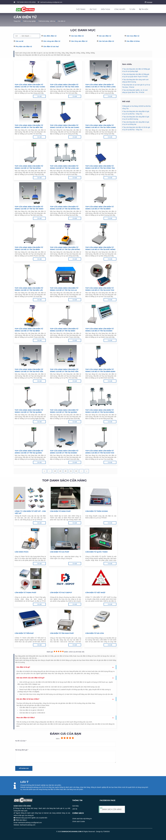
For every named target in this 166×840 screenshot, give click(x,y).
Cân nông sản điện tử (51, 41)
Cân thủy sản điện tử (79, 41)
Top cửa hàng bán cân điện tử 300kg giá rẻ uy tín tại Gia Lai (64, 289)
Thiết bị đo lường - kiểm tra (46, 21)
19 (60, 471)
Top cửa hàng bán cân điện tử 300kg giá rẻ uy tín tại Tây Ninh (29, 208)
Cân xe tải (19, 41)
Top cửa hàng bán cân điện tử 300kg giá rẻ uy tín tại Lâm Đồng (65, 248)
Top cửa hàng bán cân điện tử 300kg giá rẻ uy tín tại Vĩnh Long (100, 86)
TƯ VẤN (132, 9)
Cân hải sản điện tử (106, 41)
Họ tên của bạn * (65, 743)
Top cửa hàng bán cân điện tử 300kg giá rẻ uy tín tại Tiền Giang (100, 126)
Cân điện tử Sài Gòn (94, 633)
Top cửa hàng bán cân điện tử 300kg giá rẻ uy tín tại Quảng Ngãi (29, 411)
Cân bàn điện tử (77, 36)
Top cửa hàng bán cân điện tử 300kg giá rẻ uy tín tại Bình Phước (29, 248)
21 (71, 471)
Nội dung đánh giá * (65, 756)
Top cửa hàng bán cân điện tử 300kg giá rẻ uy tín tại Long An (64, 167)
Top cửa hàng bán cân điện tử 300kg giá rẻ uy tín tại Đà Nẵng (99, 411)
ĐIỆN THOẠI (105, 9)
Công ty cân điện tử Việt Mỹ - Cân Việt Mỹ (30, 512)
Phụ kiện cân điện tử (24, 46)
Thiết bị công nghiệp (29, 21)
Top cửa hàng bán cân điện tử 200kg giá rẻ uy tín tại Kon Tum (99, 452)
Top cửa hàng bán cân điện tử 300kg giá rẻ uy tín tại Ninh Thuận (64, 330)
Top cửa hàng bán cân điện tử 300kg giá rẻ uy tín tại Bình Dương (99, 208)
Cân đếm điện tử (49, 36)
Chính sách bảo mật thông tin (82, 818)
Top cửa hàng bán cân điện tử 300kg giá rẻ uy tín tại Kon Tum (99, 289)
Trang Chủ (17, 21)
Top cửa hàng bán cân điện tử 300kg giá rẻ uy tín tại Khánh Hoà (99, 330)
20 (65, 471)
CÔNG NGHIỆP (119, 9)
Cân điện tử (61, 21)
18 (55, 471)
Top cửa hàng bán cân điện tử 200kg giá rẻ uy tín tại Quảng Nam (29, 452)
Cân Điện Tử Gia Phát (59, 552)
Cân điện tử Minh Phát (60, 511)
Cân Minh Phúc (22, 552)
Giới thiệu (75, 806)
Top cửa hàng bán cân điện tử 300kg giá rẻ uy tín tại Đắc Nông (100, 248)
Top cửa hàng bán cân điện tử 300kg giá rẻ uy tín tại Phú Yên (29, 370)
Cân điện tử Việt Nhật (95, 592)
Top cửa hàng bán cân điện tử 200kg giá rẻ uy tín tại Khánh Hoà (64, 452)
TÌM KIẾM (143, 9)
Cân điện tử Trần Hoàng (96, 511)
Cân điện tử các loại (51, 46)
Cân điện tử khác (133, 41)
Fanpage (148, 2)
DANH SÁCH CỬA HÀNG (112, 809)
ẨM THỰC (93, 9)
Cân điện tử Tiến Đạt (24, 633)
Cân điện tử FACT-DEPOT (61, 592)
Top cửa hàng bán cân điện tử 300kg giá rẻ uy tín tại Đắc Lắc (29, 289)
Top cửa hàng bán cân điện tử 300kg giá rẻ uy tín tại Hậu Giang (30, 86)
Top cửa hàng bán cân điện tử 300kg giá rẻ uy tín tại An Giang (64, 126)
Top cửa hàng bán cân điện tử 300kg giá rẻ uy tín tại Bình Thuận (29, 330)
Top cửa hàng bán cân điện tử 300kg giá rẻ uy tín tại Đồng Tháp (29, 167)
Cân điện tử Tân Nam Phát (62, 633)
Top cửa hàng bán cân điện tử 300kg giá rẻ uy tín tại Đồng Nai (65, 208)
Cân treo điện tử (133, 36)
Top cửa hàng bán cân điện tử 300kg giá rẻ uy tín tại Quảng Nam (64, 411)
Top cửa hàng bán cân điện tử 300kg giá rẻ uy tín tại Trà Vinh (64, 86)
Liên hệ (74, 809)
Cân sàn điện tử (105, 36)
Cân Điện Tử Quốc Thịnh (96, 552)
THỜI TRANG (80, 9)
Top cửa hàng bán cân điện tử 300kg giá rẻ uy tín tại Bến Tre (29, 126)
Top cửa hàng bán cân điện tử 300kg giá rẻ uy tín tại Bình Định (100, 370)
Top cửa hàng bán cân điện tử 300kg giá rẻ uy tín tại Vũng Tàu (100, 167)
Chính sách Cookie (78, 821)
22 (76, 471)
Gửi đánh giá (24, 768)
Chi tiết (39, 96)
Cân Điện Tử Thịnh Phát (25, 592)
